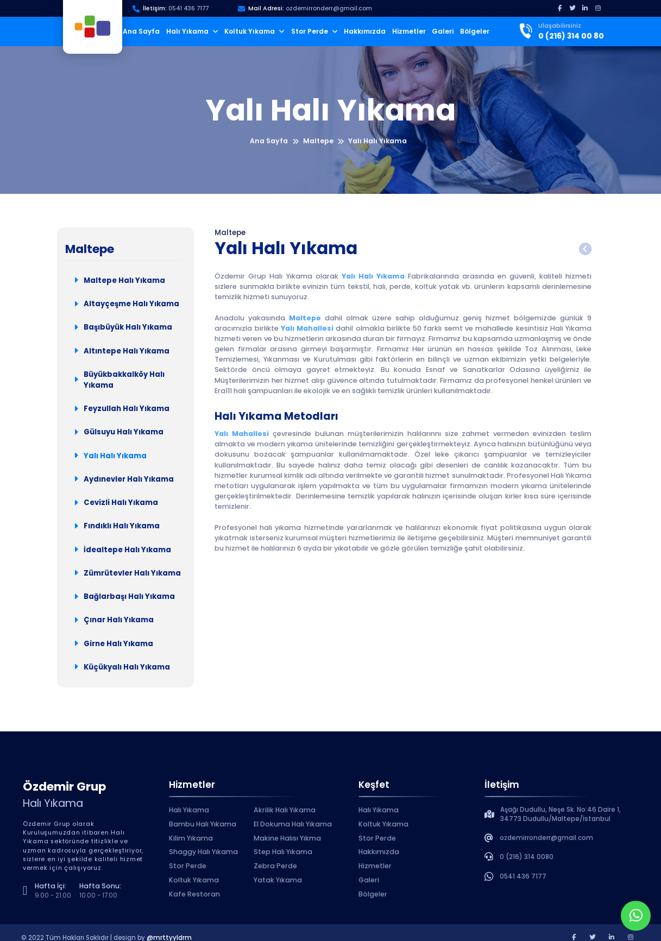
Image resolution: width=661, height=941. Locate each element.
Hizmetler (409, 31)
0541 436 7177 (188, 8)
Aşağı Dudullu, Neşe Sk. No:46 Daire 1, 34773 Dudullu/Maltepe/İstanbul (560, 814)
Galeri (443, 31)
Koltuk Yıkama (254, 31)
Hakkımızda (365, 31)
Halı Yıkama (192, 31)
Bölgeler (474, 31)
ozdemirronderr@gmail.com (329, 8)
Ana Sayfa (141, 31)
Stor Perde (314, 31)
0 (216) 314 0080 (526, 856)
